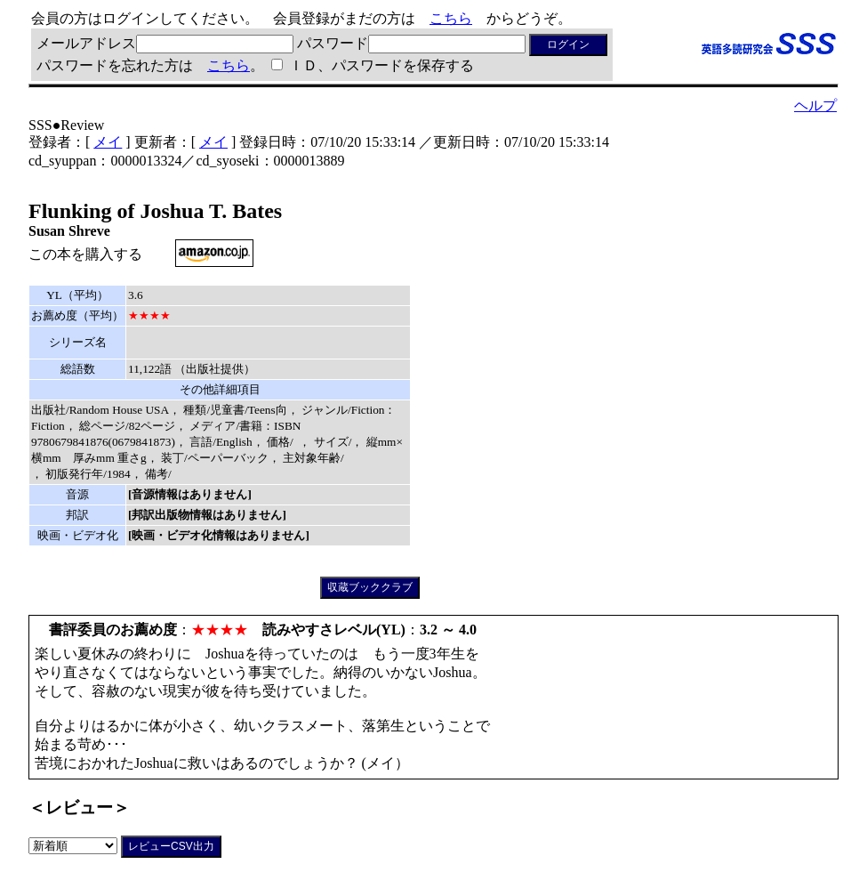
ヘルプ (815, 105)
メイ (107, 141)
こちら (450, 18)
